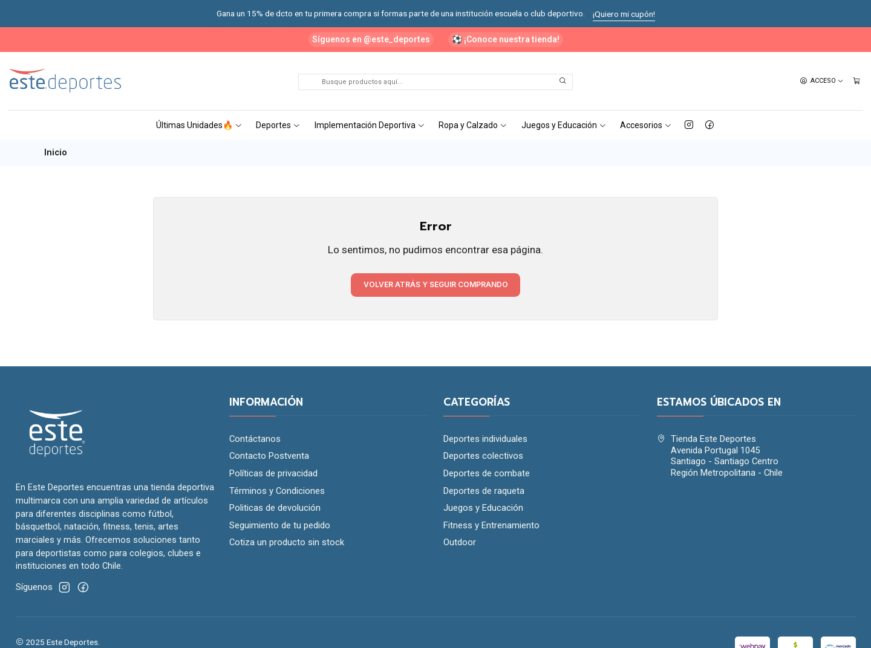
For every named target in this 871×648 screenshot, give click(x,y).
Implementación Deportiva (370, 125)
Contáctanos (255, 438)
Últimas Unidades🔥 (199, 125)
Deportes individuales (485, 438)
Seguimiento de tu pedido (279, 525)
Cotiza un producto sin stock (286, 542)
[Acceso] (821, 81)
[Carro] (856, 81)
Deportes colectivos (483, 455)
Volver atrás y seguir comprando (436, 284)
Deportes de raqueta (483, 490)
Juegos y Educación (564, 125)
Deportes (278, 125)
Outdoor (459, 542)
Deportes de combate (486, 473)
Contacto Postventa (269, 455)
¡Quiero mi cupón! (624, 14)
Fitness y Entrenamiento (491, 525)
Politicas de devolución (275, 507)
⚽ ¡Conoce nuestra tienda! (505, 39)
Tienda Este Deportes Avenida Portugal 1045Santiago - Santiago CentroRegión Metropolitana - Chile (720, 455)
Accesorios (646, 125)
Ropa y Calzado (473, 125)
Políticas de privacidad (273, 473)
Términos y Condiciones (277, 490)
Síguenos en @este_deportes (371, 39)
